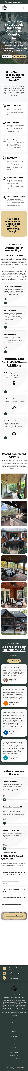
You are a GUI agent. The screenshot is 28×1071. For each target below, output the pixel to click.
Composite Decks (10, 310)
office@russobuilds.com (16, 974)
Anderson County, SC (11, 831)
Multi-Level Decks (10, 334)
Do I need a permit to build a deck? (12, 897)
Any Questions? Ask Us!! (14, 916)
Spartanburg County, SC (12, 807)
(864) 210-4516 (13, 978)
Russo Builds (16, 1067)
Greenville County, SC (11, 782)
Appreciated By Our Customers (14, 648)
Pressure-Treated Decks (13, 287)
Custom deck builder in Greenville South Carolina (14, 944)
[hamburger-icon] (25, 8)
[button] (14, 873)
